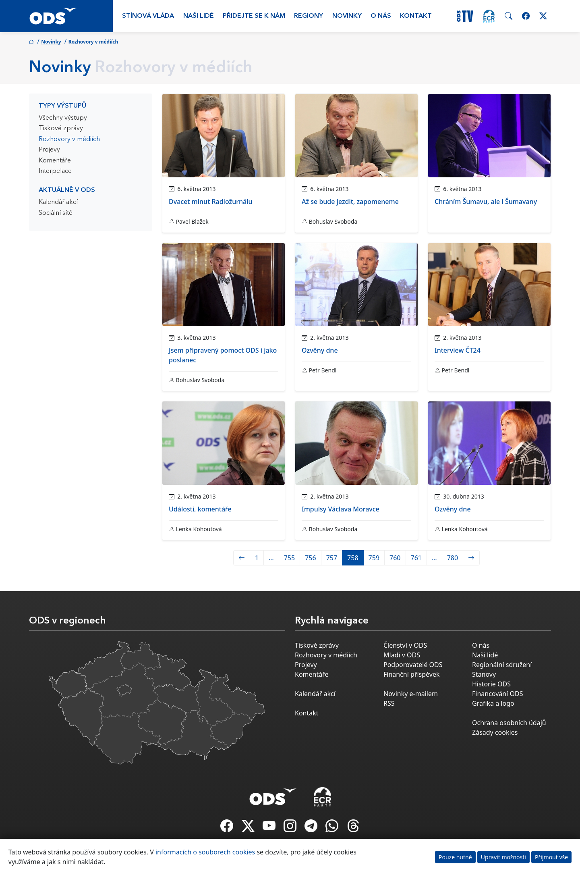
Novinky (347, 16)
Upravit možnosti (503, 857)
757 (331, 557)
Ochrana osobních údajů (509, 722)
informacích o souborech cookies (205, 852)
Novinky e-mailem (410, 693)
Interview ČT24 (458, 350)
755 (289, 557)
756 (310, 557)
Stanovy (484, 674)
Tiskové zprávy (61, 128)
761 (416, 557)
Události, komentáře (200, 509)
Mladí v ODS (401, 655)
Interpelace (55, 171)
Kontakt (416, 16)
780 (452, 557)
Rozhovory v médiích (69, 139)
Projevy (49, 150)
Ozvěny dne (320, 350)
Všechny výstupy (63, 118)
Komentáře (55, 161)
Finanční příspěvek (411, 674)
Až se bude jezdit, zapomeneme (350, 201)
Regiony (308, 16)
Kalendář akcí (58, 202)
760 (394, 557)
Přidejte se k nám (254, 16)
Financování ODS (497, 693)
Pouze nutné (455, 857)
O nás (381, 16)
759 (374, 557)
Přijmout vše (551, 857)
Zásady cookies (495, 732)
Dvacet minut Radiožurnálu (211, 201)
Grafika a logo (493, 703)
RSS (389, 703)
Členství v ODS (405, 645)
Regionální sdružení (502, 664)
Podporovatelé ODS (413, 664)
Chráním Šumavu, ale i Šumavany (486, 201)
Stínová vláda (148, 16)
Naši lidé (198, 16)
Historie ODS (491, 684)
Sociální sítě (55, 213)
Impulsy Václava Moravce (340, 509)
